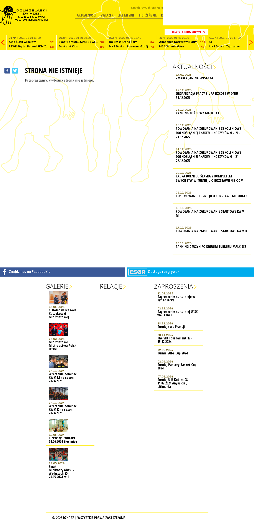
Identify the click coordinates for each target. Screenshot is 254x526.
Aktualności (86, 15)
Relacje (111, 286)
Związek (107, 15)
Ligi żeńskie (148, 15)
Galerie (57, 286)
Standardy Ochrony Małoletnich (151, 8)
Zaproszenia (173, 286)
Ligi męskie (126, 15)
